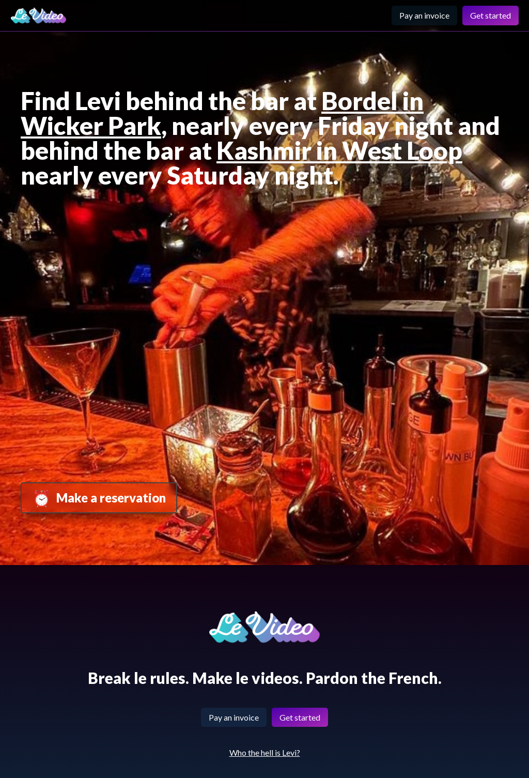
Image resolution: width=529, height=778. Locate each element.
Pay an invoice (424, 15)
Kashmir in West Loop (339, 150)
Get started (490, 15)
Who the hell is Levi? (264, 752)
